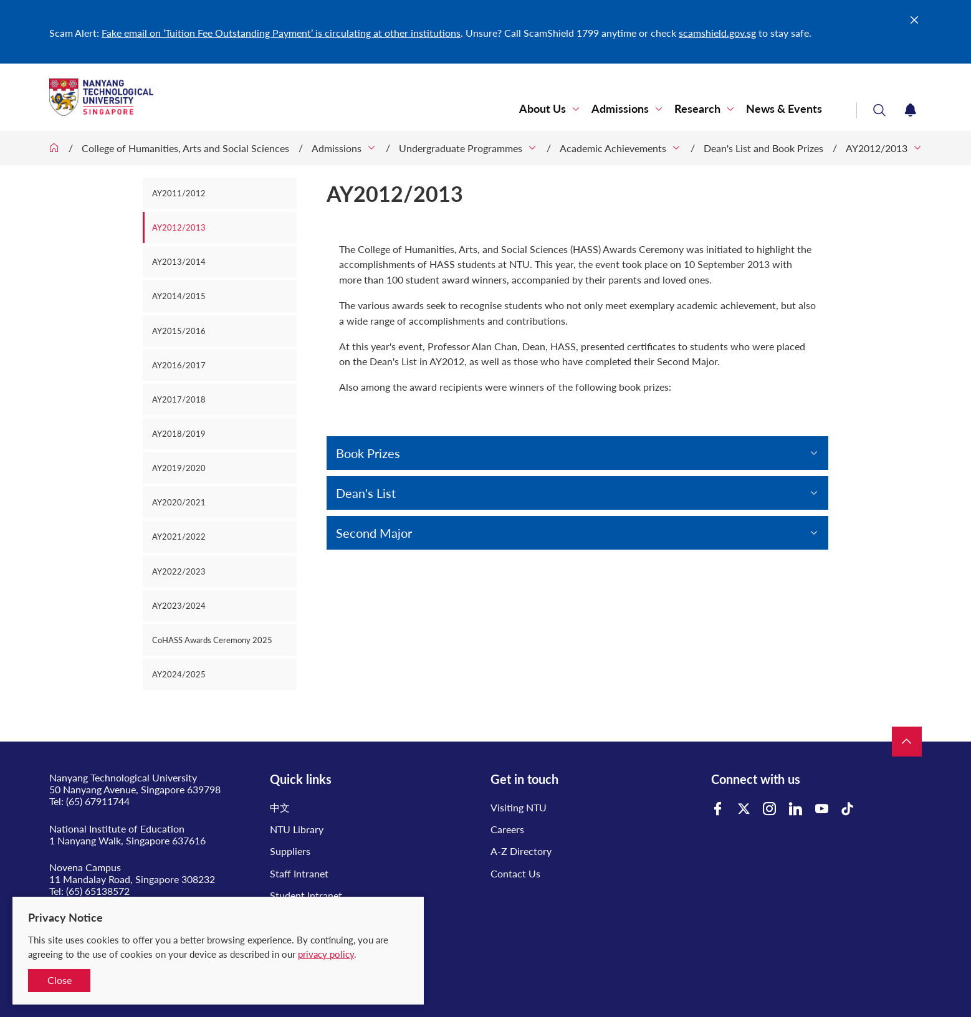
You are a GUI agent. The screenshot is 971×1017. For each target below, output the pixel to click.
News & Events (784, 108)
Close (59, 980)
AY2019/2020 (179, 468)
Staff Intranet (299, 873)
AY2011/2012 (179, 193)
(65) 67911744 (98, 801)
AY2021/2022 (179, 537)
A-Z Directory (521, 851)
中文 (280, 807)
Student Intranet (306, 895)
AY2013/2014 (179, 262)
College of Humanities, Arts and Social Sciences (185, 148)
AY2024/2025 (179, 674)
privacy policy (326, 954)
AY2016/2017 (179, 365)
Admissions (620, 108)
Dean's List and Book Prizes (763, 148)
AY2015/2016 (179, 331)
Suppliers (290, 851)
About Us (542, 108)
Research (697, 108)
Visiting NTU (518, 807)
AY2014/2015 (179, 296)
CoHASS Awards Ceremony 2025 (212, 640)
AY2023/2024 (179, 606)
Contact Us (515, 873)
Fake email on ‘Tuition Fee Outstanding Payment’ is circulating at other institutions (281, 33)
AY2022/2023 (179, 571)
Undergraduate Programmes (460, 148)
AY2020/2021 (179, 502)
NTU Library (296, 829)
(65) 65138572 (98, 891)
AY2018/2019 (179, 434)
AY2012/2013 (876, 148)
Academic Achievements (613, 148)
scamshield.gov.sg (717, 33)
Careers (507, 829)
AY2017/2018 (179, 399)
